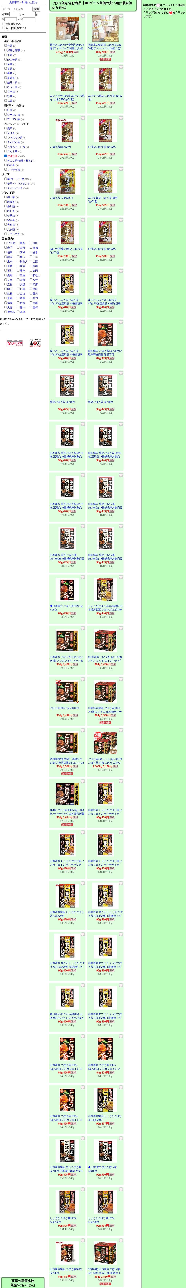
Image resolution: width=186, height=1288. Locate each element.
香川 (35, 293)
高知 (35, 298)
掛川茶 (11, 206)
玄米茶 (11, 91)
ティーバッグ (15, 188)
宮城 (35, 247)
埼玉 (22, 257)
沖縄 (22, 312)
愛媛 (9, 298)
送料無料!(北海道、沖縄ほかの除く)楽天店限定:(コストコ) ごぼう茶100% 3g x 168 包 (67, 763)
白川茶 (11, 211)
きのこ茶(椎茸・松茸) (19, 160)
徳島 (22, 298)
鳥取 (35, 289)
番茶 (9, 73)
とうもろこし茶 (16, 146)
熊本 (22, 307)
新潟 (22, 266)
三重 (22, 275)
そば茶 (11, 133)
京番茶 (11, 78)
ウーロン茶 (13, 114)
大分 (9, 307)
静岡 (35, 270)
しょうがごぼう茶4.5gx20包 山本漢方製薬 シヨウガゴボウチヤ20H (105, 609)
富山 (35, 266)
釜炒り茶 (12, 82)
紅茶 (9, 110)
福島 (9, 252)
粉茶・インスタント (18, 183)
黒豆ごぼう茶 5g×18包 (62, 402)
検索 (36, 9)
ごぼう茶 (12, 156)
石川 (9, 270)
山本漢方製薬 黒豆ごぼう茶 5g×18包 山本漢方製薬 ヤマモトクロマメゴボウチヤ (66, 1171)
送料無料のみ (12, 24)
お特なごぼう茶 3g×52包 (102, 146)
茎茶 (9, 68)
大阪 (22, 284)
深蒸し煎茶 (13, 50)
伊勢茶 (11, 215)
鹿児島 (11, 312)
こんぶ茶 (12, 151)
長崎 (35, 303)
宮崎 (35, 307)
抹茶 (9, 100)
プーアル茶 (13, 119)
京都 (9, 284)
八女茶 (11, 229)
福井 (35, 280)
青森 (22, 243)
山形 (22, 247)
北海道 (11, 243)
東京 (9, 261)
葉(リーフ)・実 (15, 179)
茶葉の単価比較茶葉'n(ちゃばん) (23, 1283)
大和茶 (11, 224)
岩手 (9, 247)
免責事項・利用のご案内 (23, 2)
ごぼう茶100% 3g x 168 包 (64, 708)
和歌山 (36, 275)
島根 (9, 293)
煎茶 (9, 45)
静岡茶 (11, 202)
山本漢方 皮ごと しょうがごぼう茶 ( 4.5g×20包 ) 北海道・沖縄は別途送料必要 (105, 916)
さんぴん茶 (13, 142)
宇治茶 (11, 220)
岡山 (9, 289)
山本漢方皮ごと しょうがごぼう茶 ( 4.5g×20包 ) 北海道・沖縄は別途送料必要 (105, 967)
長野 (9, 266)
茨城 (22, 252)
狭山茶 (11, 197)
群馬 (9, 257)
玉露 (9, 55)
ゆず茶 (11, 165)
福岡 (9, 303)
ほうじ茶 (12, 87)
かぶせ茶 (12, 59)
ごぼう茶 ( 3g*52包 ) (61, 197)
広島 (22, 289)
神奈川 (24, 261)
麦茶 (9, 128)
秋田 (35, 243)
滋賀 (22, 280)
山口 (22, 293)
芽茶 (9, 64)
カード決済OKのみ (15, 28)
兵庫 (35, 284)
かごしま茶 (13, 234)
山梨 (35, 261)
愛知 (9, 275)
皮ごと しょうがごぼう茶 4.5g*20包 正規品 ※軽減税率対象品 (66, 303)
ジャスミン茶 (15, 137)
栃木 (35, 252)
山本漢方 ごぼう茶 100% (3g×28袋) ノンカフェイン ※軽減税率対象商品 (66, 1069)
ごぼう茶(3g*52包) (60, 146)
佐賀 (22, 303)
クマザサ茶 (13, 169)
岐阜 (22, 270)
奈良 (9, 280)
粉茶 (9, 96)
